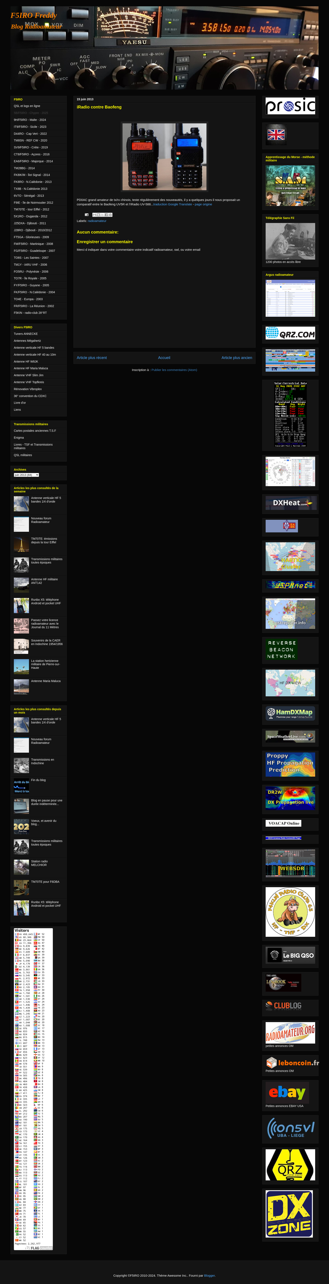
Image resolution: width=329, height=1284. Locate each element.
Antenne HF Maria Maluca (31, 368)
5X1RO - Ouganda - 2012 (30, 216)
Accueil (164, 358)
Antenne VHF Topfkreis (29, 382)
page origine (203, 204)
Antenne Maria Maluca (46, 681)
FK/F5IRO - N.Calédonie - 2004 (34, 292)
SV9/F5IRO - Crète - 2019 (31, 147)
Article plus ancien (237, 358)
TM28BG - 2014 (24, 168)
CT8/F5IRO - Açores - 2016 (32, 154)
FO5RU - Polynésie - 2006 (31, 271)
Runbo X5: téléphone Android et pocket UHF (46, 601)
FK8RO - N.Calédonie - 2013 (33, 181)
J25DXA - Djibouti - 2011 (30, 223)
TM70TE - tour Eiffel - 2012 (31, 209)
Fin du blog (38, 780)
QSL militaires (23, 455)
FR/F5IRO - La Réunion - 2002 (34, 306)
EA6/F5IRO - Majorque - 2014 (33, 161)
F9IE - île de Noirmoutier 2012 (33, 202)
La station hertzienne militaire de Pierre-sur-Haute (45, 664)
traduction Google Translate (172, 204)
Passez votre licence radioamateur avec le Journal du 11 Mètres (45, 623)
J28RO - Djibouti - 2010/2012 (33, 230)
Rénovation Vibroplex (28, 389)
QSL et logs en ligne (27, 106)
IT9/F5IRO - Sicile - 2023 (30, 126)
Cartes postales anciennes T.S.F (35, 430)
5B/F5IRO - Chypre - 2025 (31, 113)
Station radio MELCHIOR (39, 863)
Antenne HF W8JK (26, 361)
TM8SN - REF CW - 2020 (30, 140)
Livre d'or (20, 402)
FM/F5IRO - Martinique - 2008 (33, 243)
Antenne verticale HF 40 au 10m (35, 354)
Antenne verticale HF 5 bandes (34, 347)
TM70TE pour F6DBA (45, 881)
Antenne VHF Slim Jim (28, 375)
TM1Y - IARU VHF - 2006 (30, 264)
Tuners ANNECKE (26, 333)
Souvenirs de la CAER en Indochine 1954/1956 (47, 642)
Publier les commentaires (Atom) (174, 370)
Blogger (209, 1275)
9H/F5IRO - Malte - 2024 (30, 119)
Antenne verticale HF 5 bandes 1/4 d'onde (46, 499)
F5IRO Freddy (33, 15)
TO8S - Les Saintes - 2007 (31, 257)
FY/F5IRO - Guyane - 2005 (31, 285)
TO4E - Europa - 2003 (28, 299)
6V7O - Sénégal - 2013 (29, 195)
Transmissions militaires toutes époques (47, 560)
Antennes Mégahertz (27, 340)
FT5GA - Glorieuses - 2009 (31, 237)
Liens (17, 409)
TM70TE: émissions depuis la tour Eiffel (44, 540)
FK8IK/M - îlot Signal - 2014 (32, 175)
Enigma (19, 437)
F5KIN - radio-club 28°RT (30, 312)
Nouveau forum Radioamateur (41, 520)
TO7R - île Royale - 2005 (30, 278)
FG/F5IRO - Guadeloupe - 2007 (34, 250)
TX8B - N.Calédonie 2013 (30, 188)
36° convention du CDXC (30, 396)
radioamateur (97, 221)
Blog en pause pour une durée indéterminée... (47, 802)
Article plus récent (92, 358)
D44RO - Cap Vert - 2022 (30, 133)
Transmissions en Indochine (42, 761)
